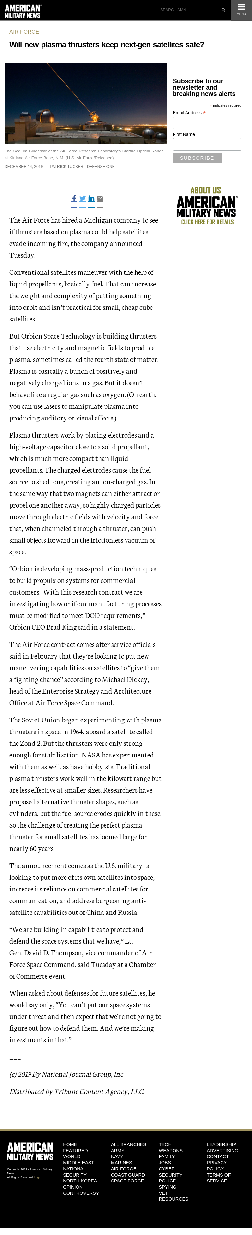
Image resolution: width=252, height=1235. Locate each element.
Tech (165, 1144)
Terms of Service (219, 1178)
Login (37, 1177)
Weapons (171, 1150)
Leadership (221, 1144)
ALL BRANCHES (128, 1144)
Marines (121, 1162)
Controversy (81, 1193)
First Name (184, 134)
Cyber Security (171, 1172)
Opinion (73, 1187)
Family (167, 1156)
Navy (117, 1156)
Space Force (127, 1180)
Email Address (189, 113)
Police (167, 1180)
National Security (75, 1172)
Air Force (24, 32)
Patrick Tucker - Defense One (82, 166)
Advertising (222, 1150)
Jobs (165, 1162)
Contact (218, 1156)
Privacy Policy (217, 1165)
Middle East (78, 1162)
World (71, 1156)
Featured (75, 1150)
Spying (167, 1187)
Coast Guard (128, 1175)
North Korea (80, 1180)
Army (118, 1150)
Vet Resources (173, 1196)
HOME (70, 1144)
